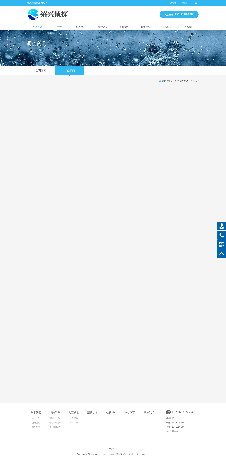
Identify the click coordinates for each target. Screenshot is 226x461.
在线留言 (173, 3)
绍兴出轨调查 (55, 418)
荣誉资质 (36, 427)
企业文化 (36, 418)
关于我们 (59, 27)
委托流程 (36, 422)
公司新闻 (41, 72)
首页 (174, 81)
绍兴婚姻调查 (55, 427)
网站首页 (37, 27)
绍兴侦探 (80, 27)
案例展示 (123, 27)
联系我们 (185, 3)
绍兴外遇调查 (55, 422)
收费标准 (145, 27)
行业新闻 (69, 72)
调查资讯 (102, 27)
